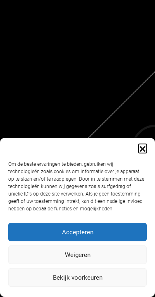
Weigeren (78, 255)
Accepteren (77, 232)
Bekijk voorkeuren (78, 277)
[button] (142, 148)
